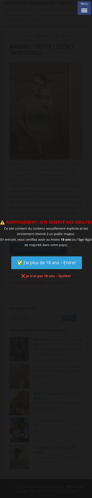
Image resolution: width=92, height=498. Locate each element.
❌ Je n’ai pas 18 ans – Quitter (46, 276)
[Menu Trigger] (84, 8)
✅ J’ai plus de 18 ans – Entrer (46, 262)
